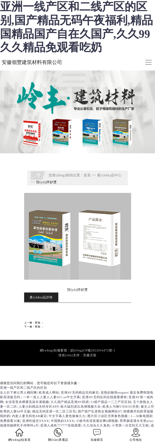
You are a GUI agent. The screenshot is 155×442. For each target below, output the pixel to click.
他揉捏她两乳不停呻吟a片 (19, 425)
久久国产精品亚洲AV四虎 (70, 402)
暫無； (39, 326)
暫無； (39, 322)
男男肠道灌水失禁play (136, 420)
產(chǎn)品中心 (109, 175)
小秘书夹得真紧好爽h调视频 (97, 420)
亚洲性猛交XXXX (35, 420)
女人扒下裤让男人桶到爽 (18, 392)
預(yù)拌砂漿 (46, 182)
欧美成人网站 (49, 392)
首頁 (87, 175)
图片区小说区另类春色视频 (108, 416)
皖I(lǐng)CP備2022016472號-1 (92, 350)
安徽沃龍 (89, 355)
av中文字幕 (71, 397)
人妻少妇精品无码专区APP (39, 406)
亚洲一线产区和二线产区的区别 (23, 387)
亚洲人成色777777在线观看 (60, 425)
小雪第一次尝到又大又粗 (130, 425)
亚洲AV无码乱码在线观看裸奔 (104, 397)
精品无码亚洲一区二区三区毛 (54, 411)
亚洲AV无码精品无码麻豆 (80, 392)
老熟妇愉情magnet (114, 392)
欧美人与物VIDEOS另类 (121, 406)
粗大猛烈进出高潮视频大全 (80, 406)
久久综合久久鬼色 (96, 425)
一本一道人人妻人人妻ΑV (42, 397)
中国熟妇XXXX (62, 420)
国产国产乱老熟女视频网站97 (100, 411)
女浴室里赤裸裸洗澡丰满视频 (27, 402)
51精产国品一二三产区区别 (111, 402)
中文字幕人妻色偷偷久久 (67, 416)
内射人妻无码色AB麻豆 (29, 416)
